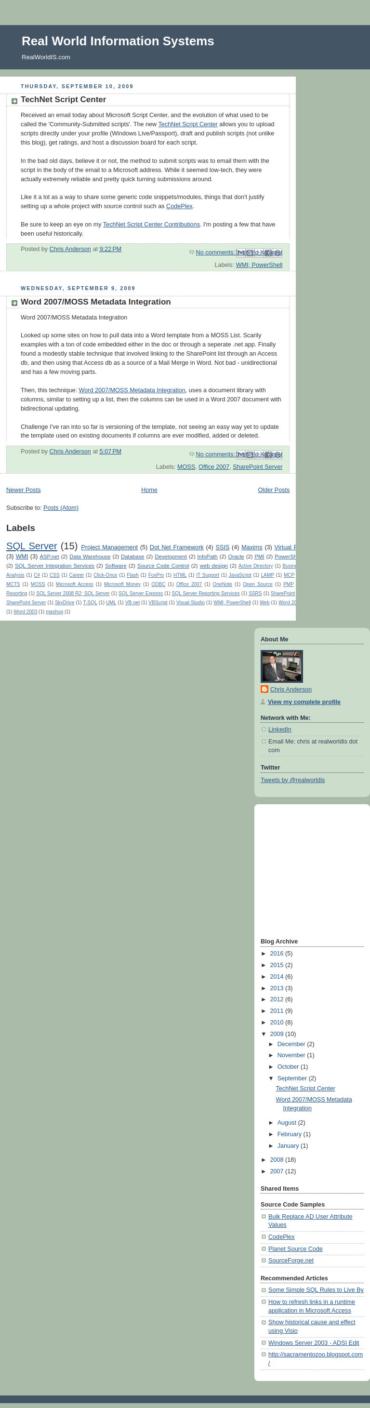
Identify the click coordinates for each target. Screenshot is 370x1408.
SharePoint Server (257, 467)
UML (111, 602)
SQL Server (31, 546)
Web (265, 602)
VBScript (157, 602)
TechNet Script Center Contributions (151, 224)
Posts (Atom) (61, 508)
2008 (278, 1159)
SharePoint (283, 593)
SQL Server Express (141, 593)
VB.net (132, 602)
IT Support (207, 575)
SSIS (223, 547)
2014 (278, 976)
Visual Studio (190, 602)
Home (149, 490)
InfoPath (208, 556)
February (291, 1134)
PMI (259, 556)
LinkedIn (279, 729)
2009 (278, 1034)
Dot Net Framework (177, 547)
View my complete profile (304, 702)
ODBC (158, 584)
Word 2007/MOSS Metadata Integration (96, 301)
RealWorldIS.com (46, 57)
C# (37, 575)
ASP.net (49, 556)
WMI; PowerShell (259, 265)
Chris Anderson (291, 689)
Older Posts (274, 490)
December (292, 1044)
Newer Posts (23, 490)
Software (116, 566)
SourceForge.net (291, 1260)
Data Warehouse (89, 556)
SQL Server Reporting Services (206, 593)
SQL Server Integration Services (54, 566)
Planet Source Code (295, 1249)
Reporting (16, 593)
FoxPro (156, 575)
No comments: (216, 252)
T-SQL (90, 602)
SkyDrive (64, 602)
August (288, 1122)
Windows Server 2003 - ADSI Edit (313, 1343)
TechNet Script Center (63, 99)
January (289, 1145)
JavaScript (240, 575)
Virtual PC (289, 547)
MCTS (13, 584)
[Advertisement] (289, 870)
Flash (133, 575)
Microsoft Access (74, 584)
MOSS (186, 467)
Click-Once (105, 575)
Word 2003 (25, 611)
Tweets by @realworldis (293, 780)
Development (171, 556)
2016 (278, 953)
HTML (179, 575)
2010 (278, 1022)
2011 (278, 1011)
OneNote (222, 584)
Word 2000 (290, 602)
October (289, 1066)
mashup (54, 611)
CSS (55, 575)
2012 (278, 999)
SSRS (255, 593)
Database (133, 556)
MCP (289, 575)
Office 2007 (213, 467)
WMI (22, 556)
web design (214, 566)
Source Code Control (163, 566)
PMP (288, 584)
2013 (278, 988)
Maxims (251, 547)
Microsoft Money (122, 584)
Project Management (109, 547)
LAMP (267, 575)
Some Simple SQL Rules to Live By (316, 1290)
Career (76, 575)
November (292, 1055)
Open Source (258, 584)
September (293, 1078)
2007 (278, 1171)
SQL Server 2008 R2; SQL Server (72, 593)
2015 (278, 965)
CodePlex (179, 206)
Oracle (236, 556)
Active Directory (255, 566)
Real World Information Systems (118, 41)
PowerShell (288, 556)
